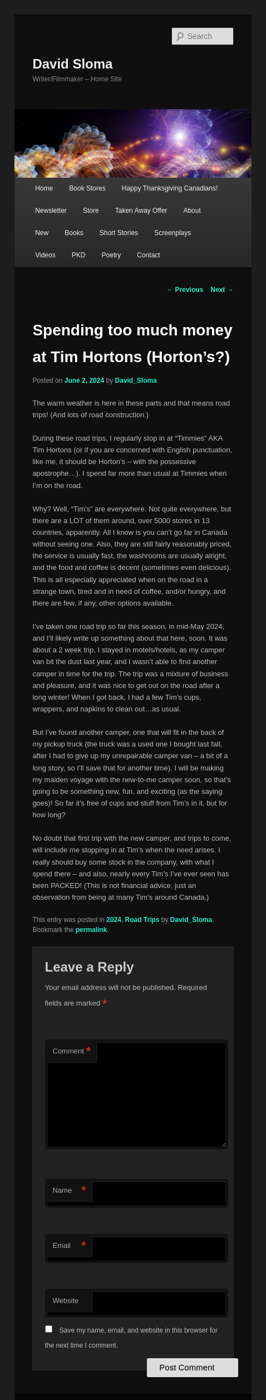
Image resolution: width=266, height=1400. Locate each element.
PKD (79, 255)
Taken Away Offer (141, 210)
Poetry (111, 255)
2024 (113, 920)
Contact (148, 255)
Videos (45, 255)
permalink (91, 930)
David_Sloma (136, 380)
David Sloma (72, 63)
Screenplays (172, 233)
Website (66, 1300)
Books (74, 233)
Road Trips (142, 920)
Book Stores (87, 188)
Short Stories (119, 233)
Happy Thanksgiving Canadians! (170, 188)
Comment (72, 1051)
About (191, 210)
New (41, 233)
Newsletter (51, 210)
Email (69, 1246)
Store (91, 210)
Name (69, 1191)
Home (44, 188)
